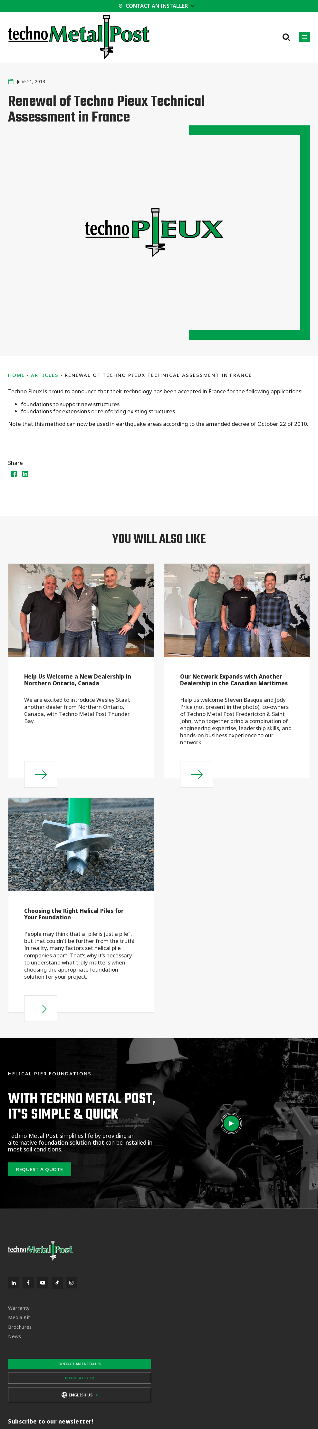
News (14, 1336)
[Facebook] (14, 473)
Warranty (19, 1308)
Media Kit (19, 1317)
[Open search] (286, 37)
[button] (304, 37)
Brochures (20, 1327)
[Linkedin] (25, 473)
